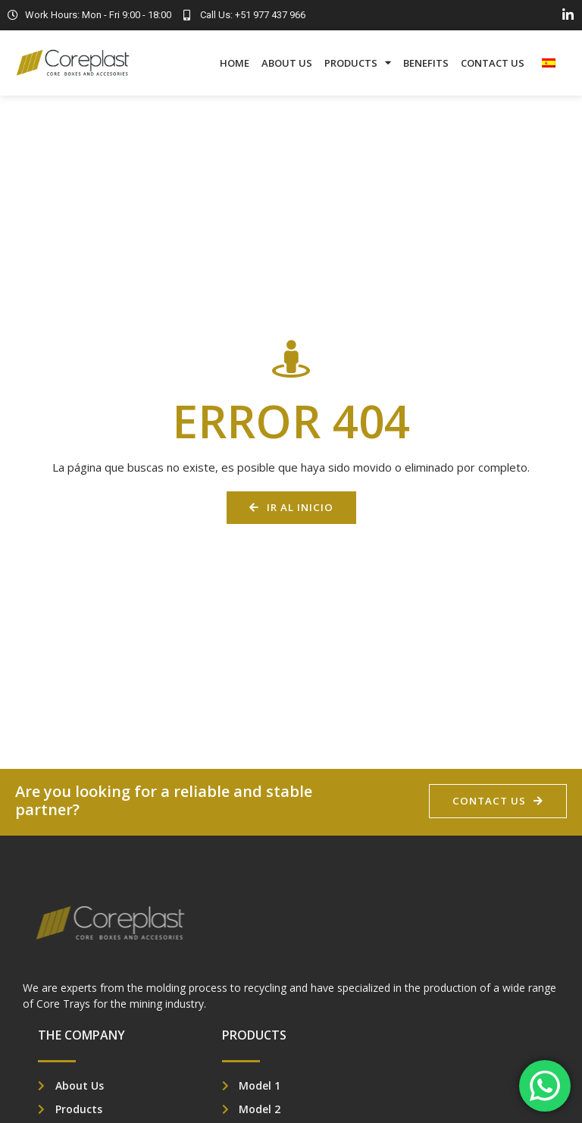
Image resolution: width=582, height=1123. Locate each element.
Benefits (426, 63)
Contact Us (492, 63)
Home (234, 63)
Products (357, 62)
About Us (286, 63)
